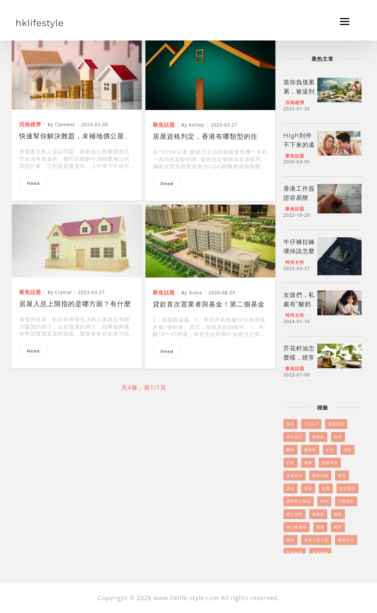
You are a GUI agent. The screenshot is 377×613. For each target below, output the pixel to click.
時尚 (324, 501)
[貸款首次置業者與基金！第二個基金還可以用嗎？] (210, 241)
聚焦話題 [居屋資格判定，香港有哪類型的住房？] (164, 124)
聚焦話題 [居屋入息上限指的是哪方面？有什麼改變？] (30, 291)
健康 (320, 526)
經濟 (338, 436)
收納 (308, 462)
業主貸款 (294, 436)
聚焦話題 (294, 156)
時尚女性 (294, 262)
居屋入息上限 (316, 539)
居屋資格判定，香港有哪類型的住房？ (205, 137)
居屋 (342, 475)
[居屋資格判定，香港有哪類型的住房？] (210, 73)
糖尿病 (310, 449)
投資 (290, 423)
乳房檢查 (294, 552)
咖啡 (290, 539)
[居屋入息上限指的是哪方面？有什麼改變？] (77, 240)
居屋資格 (294, 475)
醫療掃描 (320, 475)
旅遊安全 (330, 462)
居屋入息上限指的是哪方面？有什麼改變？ (75, 304)
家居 (308, 488)
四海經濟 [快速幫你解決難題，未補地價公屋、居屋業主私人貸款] (30, 124)
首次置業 (347, 488)
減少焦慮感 (296, 526)
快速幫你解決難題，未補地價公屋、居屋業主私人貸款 (75, 137)
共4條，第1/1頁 (143, 387)
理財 (347, 449)
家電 (326, 488)
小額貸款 (346, 501)
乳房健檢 (320, 552)
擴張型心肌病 (298, 501)
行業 (290, 462)
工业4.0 (311, 423)
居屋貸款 (336, 423)
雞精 (338, 514)
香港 (290, 488)
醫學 (290, 449)
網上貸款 (294, 514)
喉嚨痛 (318, 514)
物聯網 (318, 436)
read (33, 183)
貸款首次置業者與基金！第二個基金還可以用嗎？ (209, 305)
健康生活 (346, 539)
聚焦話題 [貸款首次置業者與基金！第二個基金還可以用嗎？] (164, 292)
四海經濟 (294, 102)
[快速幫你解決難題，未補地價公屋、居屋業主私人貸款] (77, 72)
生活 (330, 449)
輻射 (338, 526)
